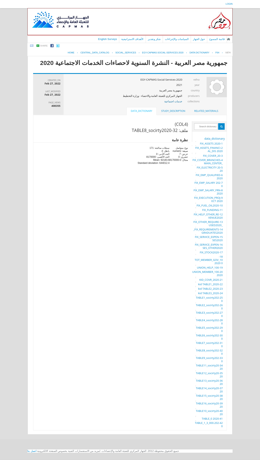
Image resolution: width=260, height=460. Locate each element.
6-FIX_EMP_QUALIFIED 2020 (209, 176)
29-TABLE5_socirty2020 (209, 329)
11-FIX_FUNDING (212, 210)
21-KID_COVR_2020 (211, 279)
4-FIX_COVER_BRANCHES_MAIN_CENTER (208, 161)
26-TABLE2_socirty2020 (209, 306)
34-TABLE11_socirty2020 (209, 367)
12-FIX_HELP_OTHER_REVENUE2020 (208, 216)
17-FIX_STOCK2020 (211, 252)
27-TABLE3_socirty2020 (209, 314)
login (229, 4)
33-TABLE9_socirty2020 (209, 359)
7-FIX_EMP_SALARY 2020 (209, 184)
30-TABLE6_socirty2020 (209, 337)
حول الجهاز (199, 39)
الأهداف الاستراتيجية (132, 39)
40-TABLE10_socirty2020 (209, 412)
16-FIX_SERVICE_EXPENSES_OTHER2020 (209, 246)
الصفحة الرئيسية (228, 39)
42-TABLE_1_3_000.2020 (209, 424)
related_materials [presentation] (206, 111)
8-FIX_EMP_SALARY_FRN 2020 (208, 192)
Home (71, 52)
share (44, 45)
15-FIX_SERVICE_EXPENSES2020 (209, 238)
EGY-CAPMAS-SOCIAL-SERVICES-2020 (163, 52)
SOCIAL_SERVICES (125, 52)
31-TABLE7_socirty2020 (209, 344)
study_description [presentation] (173, 111)
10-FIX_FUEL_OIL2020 (210, 205)
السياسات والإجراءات (177, 39)
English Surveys (107, 39)
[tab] (206, 111)
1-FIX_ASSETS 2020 (211, 143)
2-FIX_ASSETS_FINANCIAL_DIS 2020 (209, 149)
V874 (228, 52)
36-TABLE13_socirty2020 (209, 382)
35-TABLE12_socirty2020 (209, 374)
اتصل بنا (32, 450)
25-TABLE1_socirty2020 (209, 299)
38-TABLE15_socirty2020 (209, 397)
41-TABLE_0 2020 (212, 418)
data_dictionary (214, 138)
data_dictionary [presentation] (141, 111)
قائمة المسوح (217, 39)
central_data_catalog (94, 52)
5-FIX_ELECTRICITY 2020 (210, 169)
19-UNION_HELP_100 (210, 267)
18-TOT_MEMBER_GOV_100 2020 (209, 260)
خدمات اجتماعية (173, 101)
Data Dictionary (199, 52)
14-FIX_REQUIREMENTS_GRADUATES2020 (208, 231)
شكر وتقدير (154, 39)
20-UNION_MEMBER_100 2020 (207, 273)
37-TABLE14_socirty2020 (209, 390)
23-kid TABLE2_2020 (210, 288)
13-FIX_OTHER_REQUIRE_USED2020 (208, 223)
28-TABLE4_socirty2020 (209, 322)
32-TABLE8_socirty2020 (209, 352)
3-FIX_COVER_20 (213, 155)
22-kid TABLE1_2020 (210, 284)
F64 (217, 52)
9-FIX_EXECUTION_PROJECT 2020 (208, 199)
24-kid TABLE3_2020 (210, 293)
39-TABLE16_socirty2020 (209, 405)
